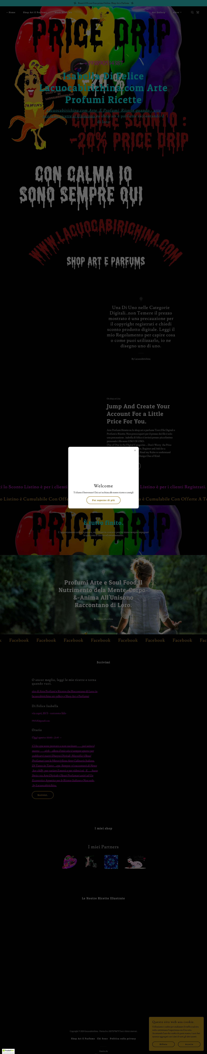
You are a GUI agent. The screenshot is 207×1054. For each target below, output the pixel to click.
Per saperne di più (103, 500)
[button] (8, 1051)
